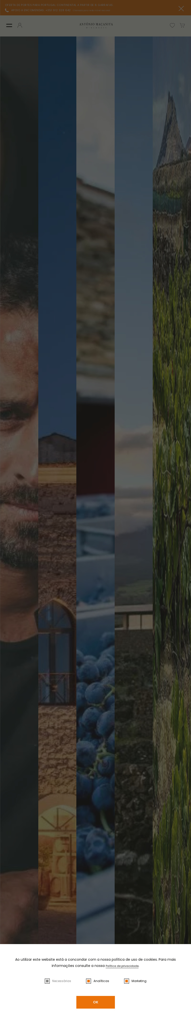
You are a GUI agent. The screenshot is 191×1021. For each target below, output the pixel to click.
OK (95, 1002)
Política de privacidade (122, 965)
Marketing (139, 981)
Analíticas (101, 981)
